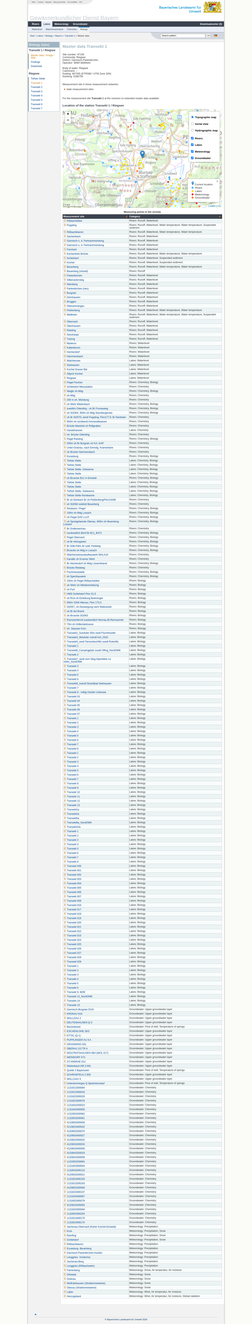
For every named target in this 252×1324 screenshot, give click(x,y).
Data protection (59, 2)
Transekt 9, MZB (74, 992)
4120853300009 (74, 1187)
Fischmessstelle (74, 572)
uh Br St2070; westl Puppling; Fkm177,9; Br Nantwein (94, 417)
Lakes (47, 24)
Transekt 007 (72, 896)
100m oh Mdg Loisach (77, 512)
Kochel (69, 262)
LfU (80, 2)
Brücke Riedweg (74, 567)
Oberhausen (72, 326)
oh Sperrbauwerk (74, 576)
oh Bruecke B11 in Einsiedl (80, 478)
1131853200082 (74, 1113)
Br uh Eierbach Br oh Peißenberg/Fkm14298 (89, 499)
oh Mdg (69, 395)
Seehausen (71, 365)
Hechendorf (71, 352)
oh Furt (69, 589)
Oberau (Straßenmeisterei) (79, 1287)
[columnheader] (96, 217)
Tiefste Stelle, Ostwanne (78, 469)
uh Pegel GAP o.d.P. (76, 517)
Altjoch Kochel (73, 373)
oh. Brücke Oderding (76, 434)
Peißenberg (71, 310)
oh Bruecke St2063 (75, 615)
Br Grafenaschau (74, 528)
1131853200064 (74, 1161)
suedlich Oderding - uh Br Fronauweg (85, 408)
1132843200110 (74, 1170)
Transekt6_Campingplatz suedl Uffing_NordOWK (92, 650)
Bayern (58, 36)
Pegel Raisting (73, 439)
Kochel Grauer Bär (75, 369)
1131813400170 (74, 1218)
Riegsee (69, 378)
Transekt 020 (72, 922)
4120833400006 (74, 1148)
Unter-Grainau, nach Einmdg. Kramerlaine (88, 447)
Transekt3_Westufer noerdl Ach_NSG (85, 637)
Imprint (48, 2)
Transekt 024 (72, 940)
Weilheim (70, 314)
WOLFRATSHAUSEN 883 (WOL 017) (85, 1053)
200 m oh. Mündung (76, 399)
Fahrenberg (71, 1270)
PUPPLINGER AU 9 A (77, 1040)
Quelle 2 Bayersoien (76, 1070)
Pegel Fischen (73, 382)
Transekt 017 (72, 909)
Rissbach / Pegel (74, 508)
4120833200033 (74, 1144)
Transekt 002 (72, 874)
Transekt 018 (72, 913)
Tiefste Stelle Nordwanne (78, 495)
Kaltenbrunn (71, 347)
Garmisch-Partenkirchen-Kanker (82, 1252)
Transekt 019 (72, 918)
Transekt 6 (37, 104)
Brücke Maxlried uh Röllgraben (82, 426)
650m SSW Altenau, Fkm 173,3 (82, 602)
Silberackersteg (73, 280)
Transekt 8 (71, 748)
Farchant (70, 249)
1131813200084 (74, 1087)
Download (36, 66)
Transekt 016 (72, 905)
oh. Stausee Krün (74, 628)
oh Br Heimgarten (74, 541)
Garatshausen (72, 430)
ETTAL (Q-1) (72, 1035)
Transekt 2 (37, 87)
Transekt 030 (72, 866)
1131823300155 (74, 1179)
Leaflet (211, 206)
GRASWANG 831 (74, 1044)
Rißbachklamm (73, 232)
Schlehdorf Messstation (78, 386)
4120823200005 (74, 1205)
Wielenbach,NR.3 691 (77, 1066)
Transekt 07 (71, 714)
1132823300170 (74, 1222)
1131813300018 (74, 1092)
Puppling (70, 225)
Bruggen (69, 301)
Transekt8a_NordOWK (77, 822)
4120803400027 (74, 1135)
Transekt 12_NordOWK (78, 996)
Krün (67, 1231)
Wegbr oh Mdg (73, 391)
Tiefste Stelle (38, 78)
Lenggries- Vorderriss (77, 1257)
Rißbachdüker (72, 220)
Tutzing (69, 339)
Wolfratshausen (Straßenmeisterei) (84, 1283)
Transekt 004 (72, 883)
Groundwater (80, 24)
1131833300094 (74, 1209)
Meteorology (62, 24)
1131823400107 (74, 1192)
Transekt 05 (71, 705)
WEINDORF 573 (74, 1057)
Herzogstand (72, 1296)
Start (34, 2)
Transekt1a (71, 809)
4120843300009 (74, 1157)
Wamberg (70, 284)
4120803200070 (74, 1131)
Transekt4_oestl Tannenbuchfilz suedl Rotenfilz (91, 641)
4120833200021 (74, 1174)
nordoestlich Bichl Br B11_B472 (82, 533)
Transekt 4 (37, 95)
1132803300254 (74, 1213)
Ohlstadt (69, 1274)
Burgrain (69, 293)
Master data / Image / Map (42, 56)
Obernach (70, 321)
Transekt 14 (71, 1000)
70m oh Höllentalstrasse (78, 624)
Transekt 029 (72, 961)
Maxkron (69, 343)
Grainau (69, 1279)
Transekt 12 (71, 800)
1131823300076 (74, 1100)
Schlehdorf (71, 258)
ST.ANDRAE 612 (74, 1061)
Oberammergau (73, 306)
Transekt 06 (71, 709)
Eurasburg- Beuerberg (77, 1248)
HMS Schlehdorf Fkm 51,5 (79, 593)
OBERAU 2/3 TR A (75, 1048)
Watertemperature (54, 29)
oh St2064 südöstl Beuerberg (81, 504)
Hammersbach (73, 356)
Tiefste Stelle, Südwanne (78, 491)
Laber (68, 1292)
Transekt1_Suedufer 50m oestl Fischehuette (89, 633)
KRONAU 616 (72, 1013)
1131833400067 (74, 1196)
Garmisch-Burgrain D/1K (78, 1009)
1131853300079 (74, 1200)
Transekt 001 (72, 870)
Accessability (72, 2)
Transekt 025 (72, 944)
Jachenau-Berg (73, 1261)
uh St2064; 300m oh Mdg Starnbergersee (88, 413)
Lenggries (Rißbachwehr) (79, 1266)
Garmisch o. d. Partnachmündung (83, 240)
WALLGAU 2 (72, 1018)
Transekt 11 (71, 796)
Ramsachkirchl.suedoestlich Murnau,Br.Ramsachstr (93, 620)
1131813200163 (74, 1183)
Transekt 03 (71, 696)
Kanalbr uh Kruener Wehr (79, 559)
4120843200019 (74, 1153)
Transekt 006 (72, 892)
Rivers (35, 24)
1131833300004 (74, 1166)
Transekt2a (71, 814)
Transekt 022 (72, 931)
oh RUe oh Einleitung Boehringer (83, 598)
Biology (84, 29)
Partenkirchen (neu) (76, 288)
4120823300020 (74, 1139)
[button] (142, 154)
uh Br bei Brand (73, 611)
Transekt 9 (71, 787)
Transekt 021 (72, 927)
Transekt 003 (72, 879)
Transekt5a (71, 818)
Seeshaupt (71, 334)
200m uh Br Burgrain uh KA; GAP (83, 443)
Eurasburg (70, 456)
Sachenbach (72, 236)
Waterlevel (37, 29)
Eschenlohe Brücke (75, 253)
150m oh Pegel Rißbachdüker (81, 580)
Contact (40, 2)
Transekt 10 (71, 792)
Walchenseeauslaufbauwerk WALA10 (85, 554)
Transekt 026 (72, 948)
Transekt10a (72, 827)
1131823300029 (74, 1096)
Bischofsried (72, 1026)
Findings (35, 62)
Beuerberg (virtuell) (75, 271)
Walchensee (72, 360)
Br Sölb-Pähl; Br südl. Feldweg (82, 546)
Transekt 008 (72, 900)
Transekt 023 (72, 935)
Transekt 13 (71, 805)
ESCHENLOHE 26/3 (76, 1031)
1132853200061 (74, 1118)
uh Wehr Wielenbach (76, 404)
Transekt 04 (71, 701)
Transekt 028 (72, 957)
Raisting (69, 330)
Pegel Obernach (74, 537)
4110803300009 (74, 1122)
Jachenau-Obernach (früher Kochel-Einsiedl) (89, 1226)
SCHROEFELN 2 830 (77, 1074)
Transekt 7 (37, 108)
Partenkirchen (72, 275)
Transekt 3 (37, 91)
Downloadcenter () (211, 24)
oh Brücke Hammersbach (79, 452)
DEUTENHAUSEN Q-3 (77, 1022)
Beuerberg (71, 267)
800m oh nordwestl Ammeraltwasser (85, 421)
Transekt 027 (72, 953)
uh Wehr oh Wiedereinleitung (81, 585)
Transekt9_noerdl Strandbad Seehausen (87, 683)
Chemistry (72, 29)
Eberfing (69, 1235)
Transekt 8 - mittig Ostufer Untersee (84, 692)
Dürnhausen (72, 297)
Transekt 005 (72, 887)
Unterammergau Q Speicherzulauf (84, 1083)
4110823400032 (74, 1126)
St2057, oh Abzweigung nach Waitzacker (87, 606)
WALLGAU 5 (72, 1079)
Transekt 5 (37, 100)
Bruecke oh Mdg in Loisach (80, 550)
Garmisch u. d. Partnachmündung (83, 245)
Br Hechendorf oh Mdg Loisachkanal (85, 563)
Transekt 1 (70, 36)
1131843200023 (74, 1105)
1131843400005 (74, 1109)
